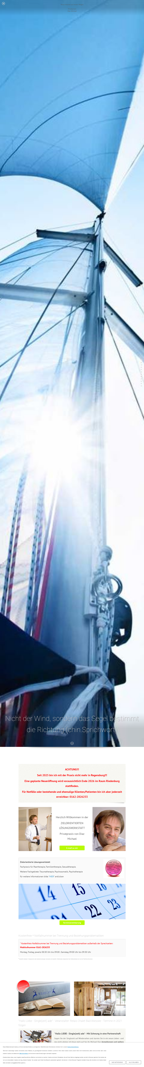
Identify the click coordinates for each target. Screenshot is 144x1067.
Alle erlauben (134, 1062)
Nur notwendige (117, 1062)
